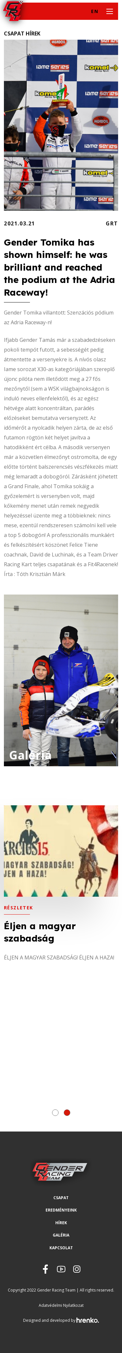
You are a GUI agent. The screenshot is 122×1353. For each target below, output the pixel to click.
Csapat (61, 1197)
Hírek (61, 1223)
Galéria (61, 1235)
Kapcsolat (61, 1248)
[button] (55, 1112)
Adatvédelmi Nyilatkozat (61, 1305)
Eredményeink (61, 1210)
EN (94, 11)
